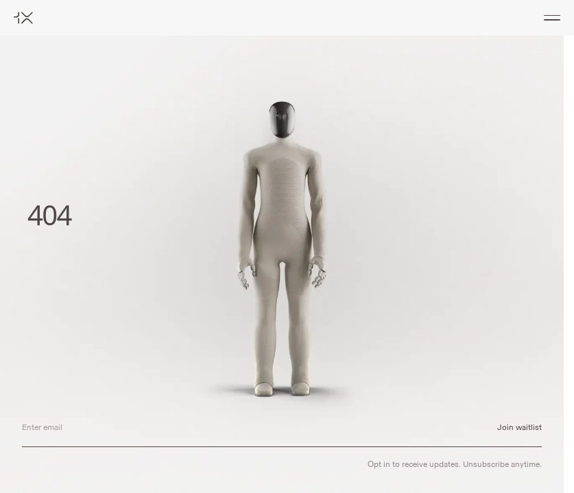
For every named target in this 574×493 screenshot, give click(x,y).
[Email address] (248, 427)
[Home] (23, 18)
